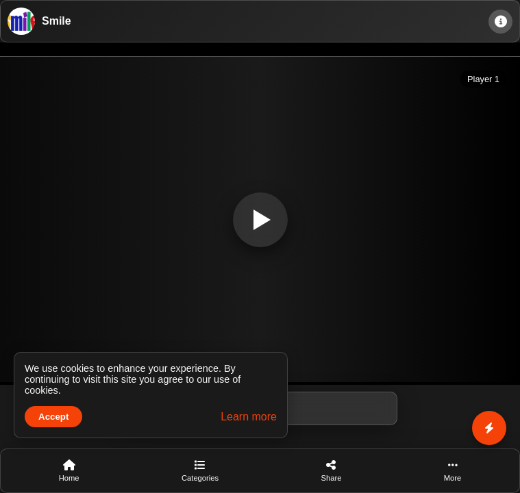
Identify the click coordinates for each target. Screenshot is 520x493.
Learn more (249, 416)
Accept (53, 417)
